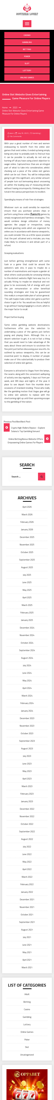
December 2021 (27, 899)
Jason (12, 133)
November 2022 (27, 816)
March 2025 (27, 605)
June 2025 (27, 582)
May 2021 (27, 952)
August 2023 (27, 748)
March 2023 (27, 786)
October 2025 (27, 552)
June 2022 (27, 854)
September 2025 (27, 559)
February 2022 (27, 884)
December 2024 (27, 627)
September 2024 (27, 650)
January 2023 (27, 801)
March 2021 (27, 967)
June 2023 (27, 763)
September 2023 (27, 741)
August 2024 (27, 658)
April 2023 (27, 778)
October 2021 (27, 914)
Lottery (27, 70)
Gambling (27, 42)
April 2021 (27, 959)
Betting (27, 49)
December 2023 (27, 718)
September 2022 (27, 831)
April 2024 (27, 688)
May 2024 (27, 680)
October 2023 (27, 733)
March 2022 (27, 877)
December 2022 (27, 809)
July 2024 (27, 665)
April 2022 (27, 869)
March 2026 (27, 514)
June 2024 (27, 673)
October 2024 (27, 642)
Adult (27, 994)
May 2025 (27, 590)
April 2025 (27, 597)
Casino (27, 35)
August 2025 (27, 567)
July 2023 (27, 756)
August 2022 (27, 839)
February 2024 (27, 703)
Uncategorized (27, 1054)
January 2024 (27, 710)
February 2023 (27, 793)
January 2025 (27, 620)
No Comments (15, 136)
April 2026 (27, 507)
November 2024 (27, 635)
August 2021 (27, 929)
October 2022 (27, 824)
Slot (27, 63)
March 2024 (27, 695)
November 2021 (27, 907)
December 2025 (27, 537)
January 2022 (27, 892)
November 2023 (27, 725)
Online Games (27, 77)
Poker (27, 56)
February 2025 (27, 612)
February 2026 (27, 522)
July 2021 (27, 937)
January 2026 (27, 529)
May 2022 (27, 861)
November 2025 (27, 544)
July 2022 (27, 846)
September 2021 (27, 922)
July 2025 (27, 574)
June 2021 (27, 944)
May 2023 (27, 771)
